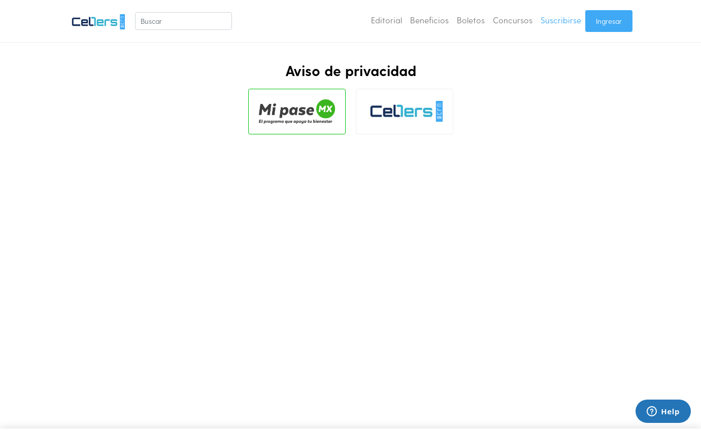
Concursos (512, 20)
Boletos (471, 20)
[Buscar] (183, 21)
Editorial (386, 20)
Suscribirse (561, 20)
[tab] (297, 111)
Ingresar (609, 21)
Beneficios (429, 20)
